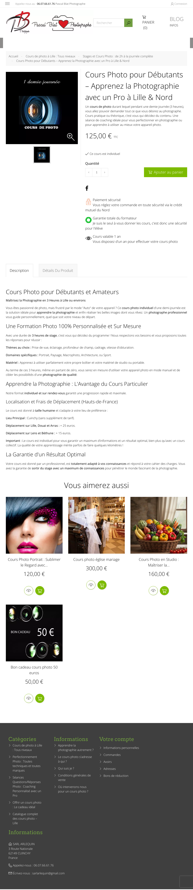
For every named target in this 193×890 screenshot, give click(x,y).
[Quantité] (96, 172)
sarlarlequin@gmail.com (48, 874)
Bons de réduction (115, 777)
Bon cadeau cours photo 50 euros (34, 670)
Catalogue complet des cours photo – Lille (25, 819)
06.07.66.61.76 (46, 4)
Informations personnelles (121, 749)
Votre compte (116, 740)
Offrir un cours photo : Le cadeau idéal (27, 805)
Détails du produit (58, 270)
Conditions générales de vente (74, 778)
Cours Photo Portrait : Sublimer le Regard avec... (34, 562)
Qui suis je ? (66, 769)
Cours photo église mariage (96, 559)
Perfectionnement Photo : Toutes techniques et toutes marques (27, 764)
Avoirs (107, 763)
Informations (25, 833)
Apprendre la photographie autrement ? (76, 748)
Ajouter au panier (165, 172)
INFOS (174, 25)
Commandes (112, 756)
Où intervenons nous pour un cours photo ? (73, 790)
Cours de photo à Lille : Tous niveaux (27, 748)
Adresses (109, 770)
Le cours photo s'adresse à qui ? (75, 760)
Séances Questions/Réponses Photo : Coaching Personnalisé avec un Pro (27, 787)
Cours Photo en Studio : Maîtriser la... (159, 562)
